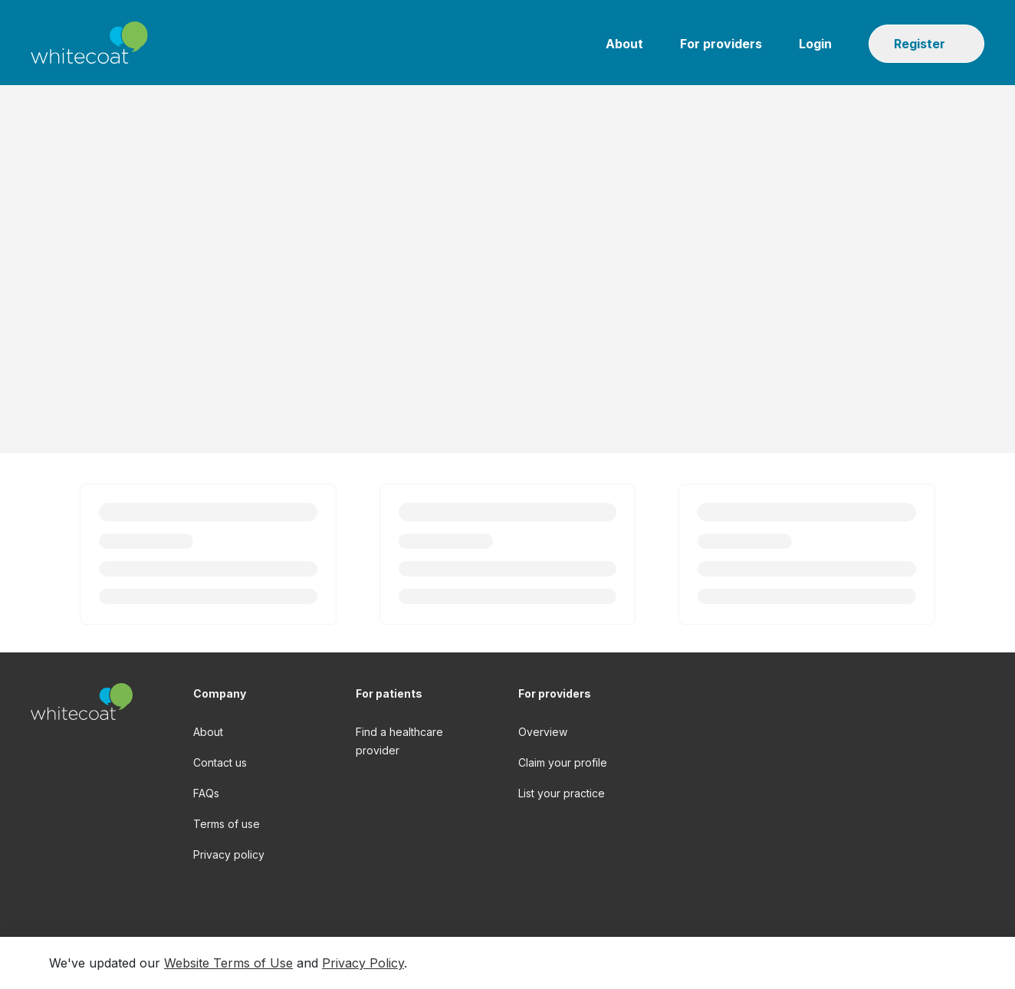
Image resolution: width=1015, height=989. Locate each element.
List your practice (561, 793)
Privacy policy (228, 854)
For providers (721, 43)
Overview (542, 731)
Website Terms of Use (228, 963)
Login (815, 43)
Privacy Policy (363, 963)
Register (919, 43)
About (624, 43)
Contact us (220, 762)
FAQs (206, 793)
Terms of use (226, 823)
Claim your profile (562, 762)
